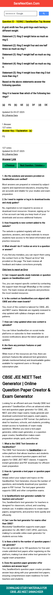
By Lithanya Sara (10, 115)
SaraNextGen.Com (27, 3)
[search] (20, 13)
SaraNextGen (35, 450)
